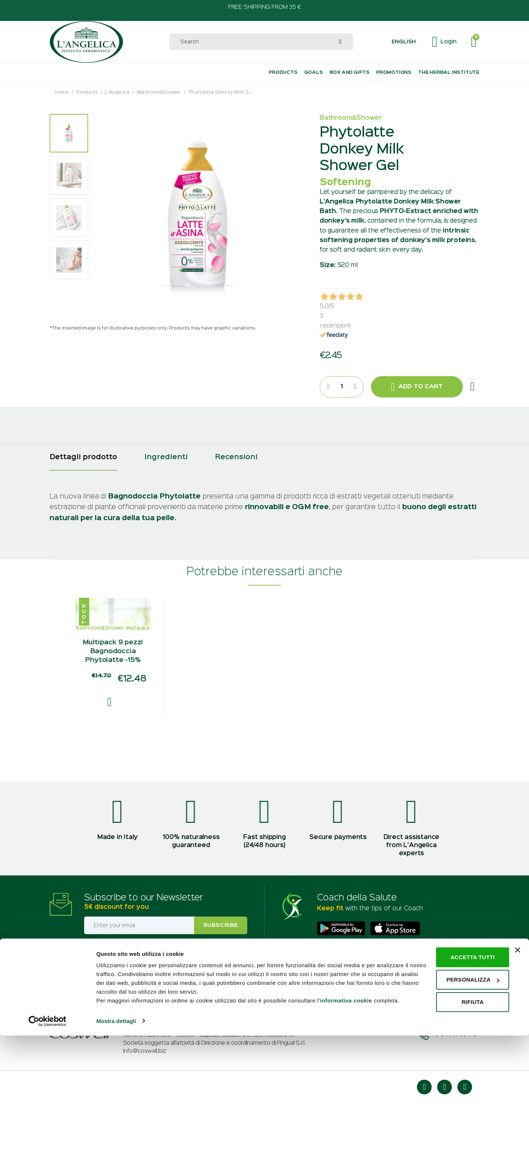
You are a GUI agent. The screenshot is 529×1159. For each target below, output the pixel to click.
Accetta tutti (449, 1072)
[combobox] (261, 41)
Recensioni (236, 457)
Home (62, 92)
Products (87, 92)
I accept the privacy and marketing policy (135, 998)
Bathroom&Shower (159, 92)
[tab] (83, 457)
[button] (405, 42)
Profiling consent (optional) (119, 1010)
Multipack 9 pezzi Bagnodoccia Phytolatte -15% (113, 705)
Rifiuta (449, 1117)
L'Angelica (117, 92)
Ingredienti (166, 457)
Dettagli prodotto (83, 457)
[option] (69, 133)
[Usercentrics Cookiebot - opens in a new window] (47, 1144)
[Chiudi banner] (517, 1065)
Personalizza (449, 1094)
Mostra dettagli (116, 1144)
